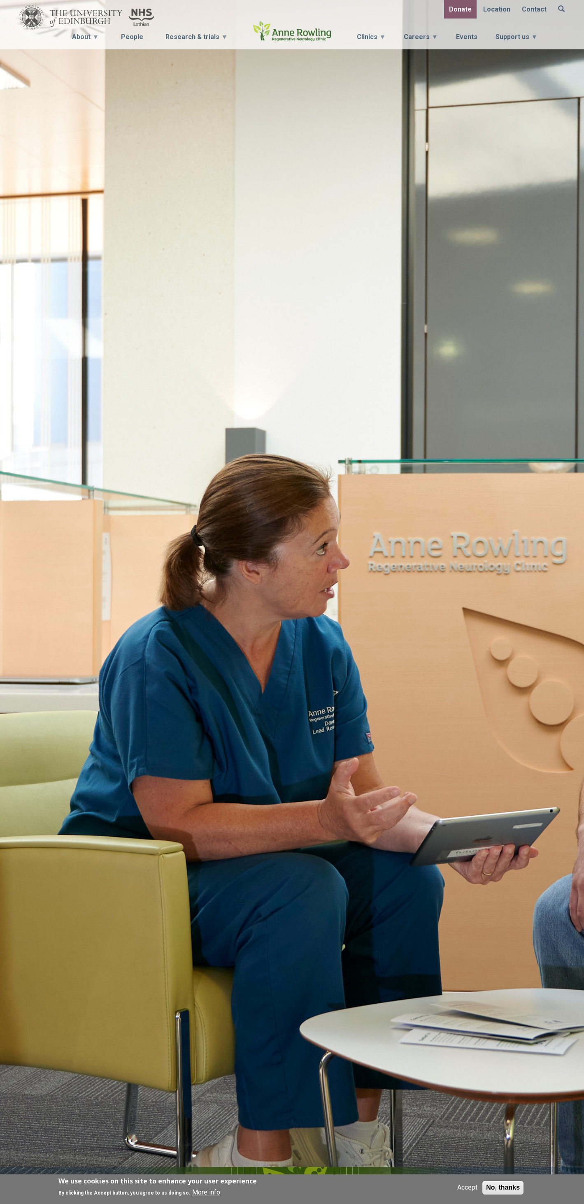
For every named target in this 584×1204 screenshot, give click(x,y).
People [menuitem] (132, 37)
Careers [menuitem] (420, 39)
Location (496, 9)
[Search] (561, 9)
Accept (467, 1187)
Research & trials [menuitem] (193, 39)
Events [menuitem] (466, 37)
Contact (534, 9)
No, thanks (503, 1187)
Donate (460, 9)
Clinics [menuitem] (370, 39)
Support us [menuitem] (516, 39)
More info (206, 1192)
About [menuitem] (82, 39)
